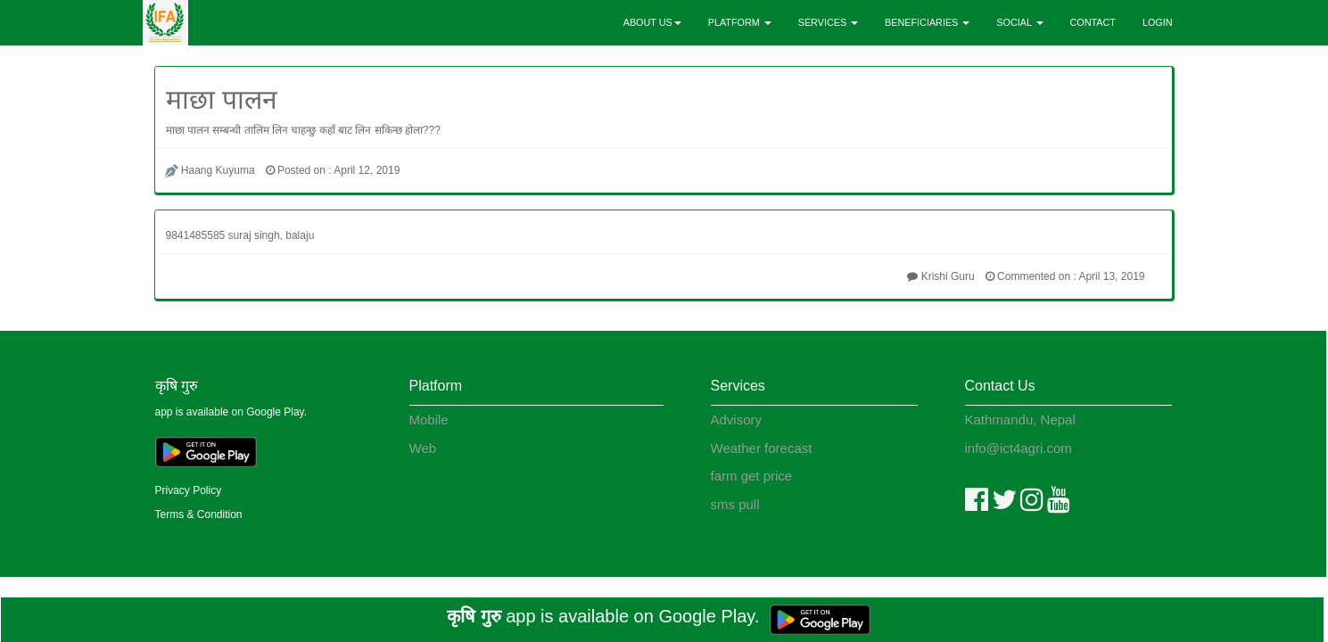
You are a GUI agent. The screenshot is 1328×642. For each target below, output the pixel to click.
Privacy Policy (188, 490)
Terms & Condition (199, 514)
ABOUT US (652, 22)
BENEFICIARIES (927, 22)
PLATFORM (739, 22)
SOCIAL (1019, 22)
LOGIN (1157, 22)
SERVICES (828, 22)
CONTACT (1093, 22)
